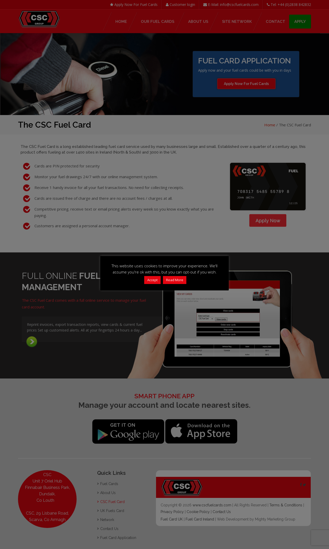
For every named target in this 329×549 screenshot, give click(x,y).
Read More (174, 280)
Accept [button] (152, 280)
